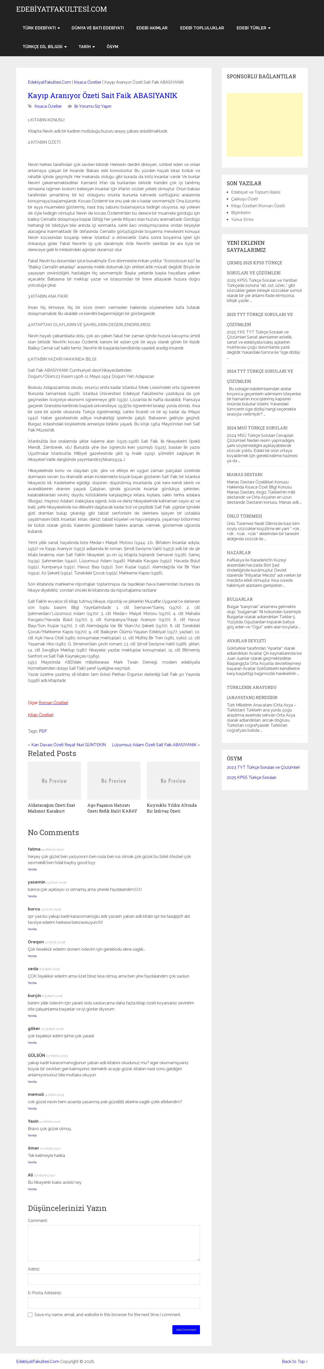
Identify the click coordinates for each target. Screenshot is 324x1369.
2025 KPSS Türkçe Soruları (251, 777)
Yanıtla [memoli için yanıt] (32, 1108)
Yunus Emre (242, 219)
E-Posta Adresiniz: (45, 1292)
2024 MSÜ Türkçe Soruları (257, 427)
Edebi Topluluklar (202, 28)
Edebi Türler (251, 28)
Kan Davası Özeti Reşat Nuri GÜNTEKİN (68, 744)
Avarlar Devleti (246, 640)
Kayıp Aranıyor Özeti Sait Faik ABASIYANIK (102, 95)
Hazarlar (239, 552)
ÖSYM (112, 46)
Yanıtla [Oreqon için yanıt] (32, 956)
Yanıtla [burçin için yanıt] (32, 1016)
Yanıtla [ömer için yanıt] (32, 1162)
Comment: (38, 1220)
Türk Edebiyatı (39, 28)
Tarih (84, 46)
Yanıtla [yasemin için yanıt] (32, 896)
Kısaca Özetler (87, 82)
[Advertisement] (265, 124)
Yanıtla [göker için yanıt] (32, 1042)
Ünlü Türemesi (244, 516)
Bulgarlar (240, 599)
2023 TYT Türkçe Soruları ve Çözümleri (263, 767)
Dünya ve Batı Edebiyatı (98, 28)
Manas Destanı (244, 474)
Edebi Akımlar (152, 28)
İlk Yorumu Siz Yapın (92, 106)
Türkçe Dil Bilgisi (43, 46)
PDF (43, 731)
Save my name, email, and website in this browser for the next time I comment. (107, 1314)
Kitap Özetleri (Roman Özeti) (258, 205)
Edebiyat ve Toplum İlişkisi (255, 192)
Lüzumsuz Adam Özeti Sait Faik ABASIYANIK (154, 744)
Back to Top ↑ (295, 1361)
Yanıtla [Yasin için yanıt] (32, 1135)
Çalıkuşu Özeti (244, 199)
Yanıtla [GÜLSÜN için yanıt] (32, 1081)
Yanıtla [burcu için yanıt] (32, 929)
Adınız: (34, 1269)
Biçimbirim (241, 212)
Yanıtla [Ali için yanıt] (32, 1189)
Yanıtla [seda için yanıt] (32, 983)
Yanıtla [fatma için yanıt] (32, 869)
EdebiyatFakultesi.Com (61, 9)
